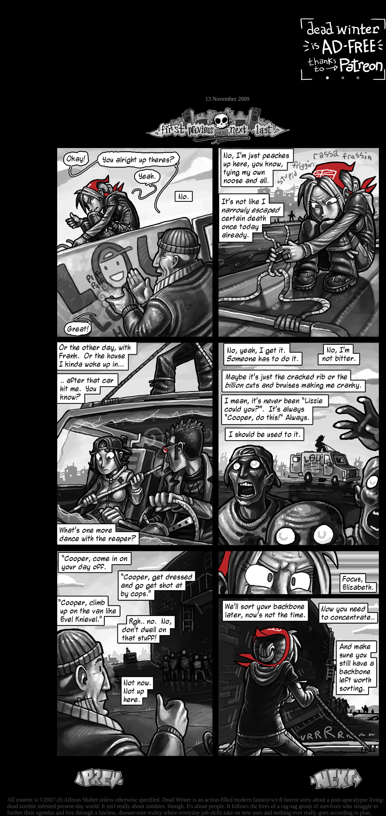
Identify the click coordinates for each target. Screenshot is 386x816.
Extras (27, 75)
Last (270, 125)
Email (27, 98)
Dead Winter (53, 22)
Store (27, 87)
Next (236, 125)
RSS (27, 111)
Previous (203, 125)
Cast (27, 63)
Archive (27, 51)
